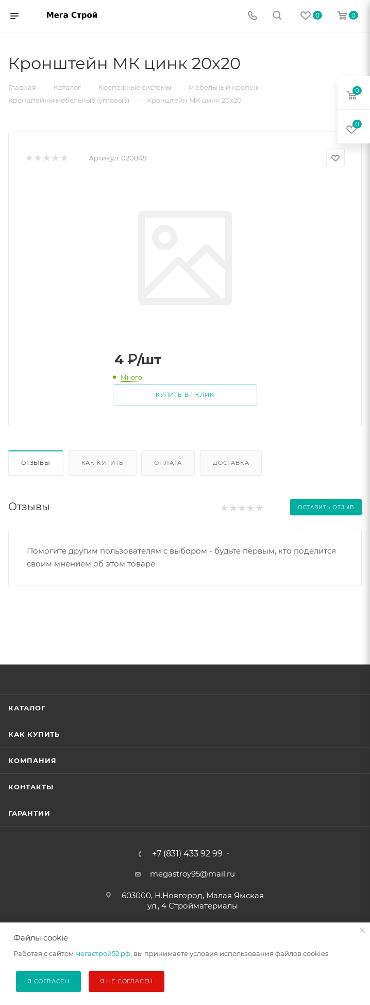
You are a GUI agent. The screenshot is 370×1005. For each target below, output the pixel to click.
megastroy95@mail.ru (192, 874)
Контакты (30, 787)
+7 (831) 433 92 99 (187, 854)
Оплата (168, 462)
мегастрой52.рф (102, 953)
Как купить (102, 462)
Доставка (231, 462)
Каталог (27, 708)
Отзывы (36, 462)
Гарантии (29, 813)
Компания (32, 760)
